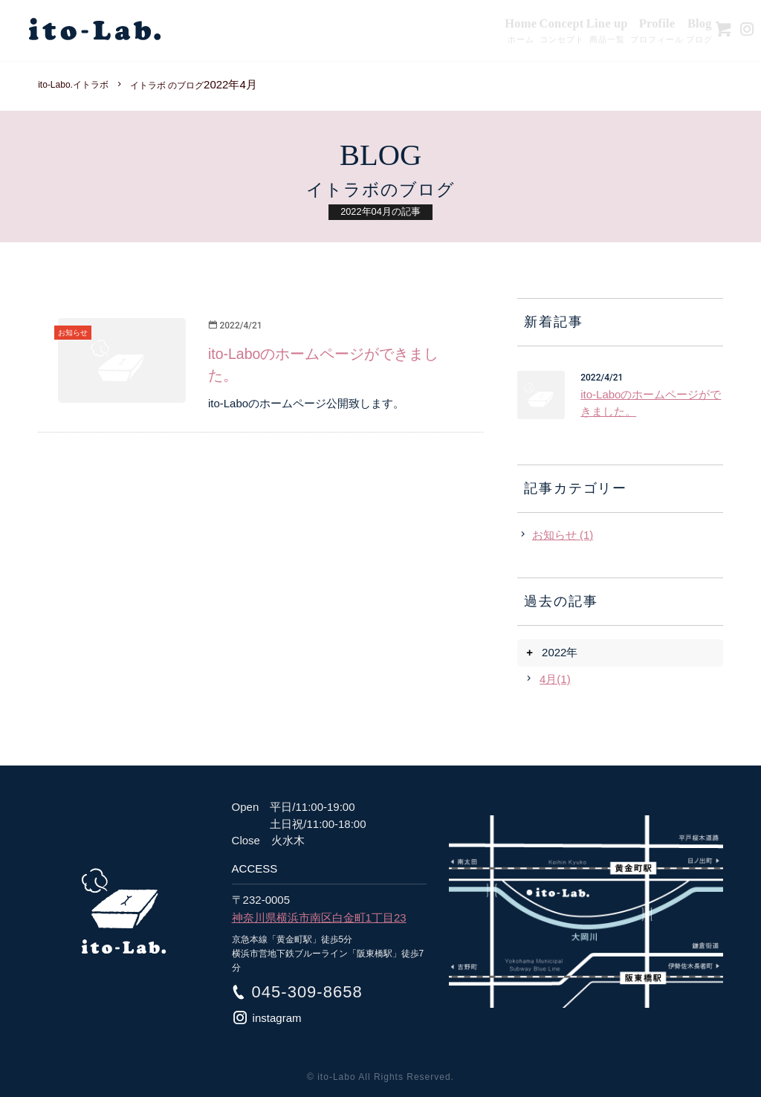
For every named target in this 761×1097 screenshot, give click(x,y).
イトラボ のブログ (167, 85)
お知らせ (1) (563, 534)
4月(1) (555, 679)
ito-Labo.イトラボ (73, 85)
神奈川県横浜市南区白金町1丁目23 (319, 917)
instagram (277, 1017)
